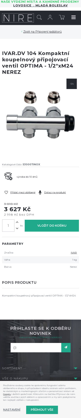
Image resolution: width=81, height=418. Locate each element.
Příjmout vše (42, 410)
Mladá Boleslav (51, 5)
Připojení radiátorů (48, 32)
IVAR (74, 252)
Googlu (7, 394)
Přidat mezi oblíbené (22, 192)
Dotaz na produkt (55, 192)
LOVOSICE (23, 5)
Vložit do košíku (51, 225)
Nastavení (11, 410)
